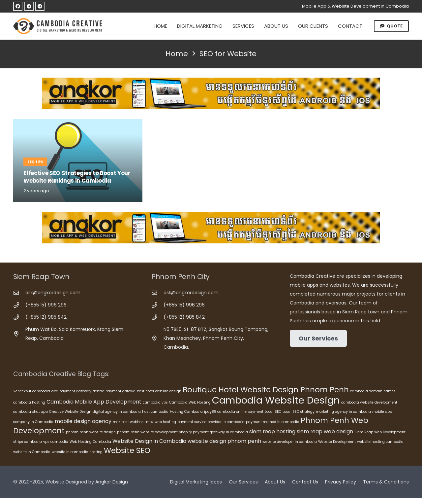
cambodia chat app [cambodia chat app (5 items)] (30, 411)
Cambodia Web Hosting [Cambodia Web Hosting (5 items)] (190, 402)
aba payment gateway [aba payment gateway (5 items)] (71, 391)
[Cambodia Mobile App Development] (211, 93)
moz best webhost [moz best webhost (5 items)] (129, 421)
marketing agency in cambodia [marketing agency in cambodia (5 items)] (343, 411)
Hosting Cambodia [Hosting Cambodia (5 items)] (186, 411)
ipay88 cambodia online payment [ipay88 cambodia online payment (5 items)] (233, 411)
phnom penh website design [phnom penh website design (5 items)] (91, 432)
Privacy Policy (340, 482)
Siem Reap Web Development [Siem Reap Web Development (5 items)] (380, 432)
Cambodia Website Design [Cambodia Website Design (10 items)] (276, 400)
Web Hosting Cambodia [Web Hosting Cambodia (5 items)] (90, 441)
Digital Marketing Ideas (196, 482)
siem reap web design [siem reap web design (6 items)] (325, 431)
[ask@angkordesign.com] (19, 293)
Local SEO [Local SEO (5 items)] (273, 411)
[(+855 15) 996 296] (19, 305)
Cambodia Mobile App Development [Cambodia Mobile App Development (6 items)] (93, 401)
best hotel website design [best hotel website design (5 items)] (159, 391)
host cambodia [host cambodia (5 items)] (155, 411)
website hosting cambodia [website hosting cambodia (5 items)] (380, 441)
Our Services (243, 482)
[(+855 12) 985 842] (19, 317)
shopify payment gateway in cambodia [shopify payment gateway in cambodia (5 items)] (213, 432)
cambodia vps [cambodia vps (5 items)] (155, 402)
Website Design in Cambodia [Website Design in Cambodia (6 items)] (149, 441)
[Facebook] (17, 6)
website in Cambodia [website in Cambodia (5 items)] (31, 451)
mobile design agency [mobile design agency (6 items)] (83, 421)
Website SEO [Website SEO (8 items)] (127, 450)
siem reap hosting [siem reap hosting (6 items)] (272, 431)
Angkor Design (111, 482)
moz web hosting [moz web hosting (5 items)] (161, 421)
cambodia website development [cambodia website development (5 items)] (369, 402)
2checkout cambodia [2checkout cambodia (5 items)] (31, 391)
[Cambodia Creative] (58, 26)
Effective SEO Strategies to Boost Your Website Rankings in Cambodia (76, 177)
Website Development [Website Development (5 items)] (337, 441)
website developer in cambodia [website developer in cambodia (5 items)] (289, 441)
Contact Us (305, 482)
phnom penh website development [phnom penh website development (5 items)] (147, 432)
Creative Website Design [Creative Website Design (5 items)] (70, 411)
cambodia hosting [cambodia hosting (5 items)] (29, 402)
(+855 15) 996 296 (46, 305)
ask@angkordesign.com (52, 292)
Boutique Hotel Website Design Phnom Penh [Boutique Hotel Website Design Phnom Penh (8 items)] (266, 389)
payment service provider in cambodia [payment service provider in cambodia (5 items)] (211, 421)
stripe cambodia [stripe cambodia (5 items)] (27, 441)
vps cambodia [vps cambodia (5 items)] (55, 441)
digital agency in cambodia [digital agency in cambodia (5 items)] (117, 411)
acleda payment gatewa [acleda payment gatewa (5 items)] (114, 391)
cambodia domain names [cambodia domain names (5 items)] (373, 391)
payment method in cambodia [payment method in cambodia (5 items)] (272, 421)
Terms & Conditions (386, 482)
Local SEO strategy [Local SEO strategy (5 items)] (299, 411)
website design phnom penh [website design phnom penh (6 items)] (224, 441)
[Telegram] (29, 6)
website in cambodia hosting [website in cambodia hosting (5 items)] (77, 451)
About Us (275, 482)
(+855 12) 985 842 (46, 317)
